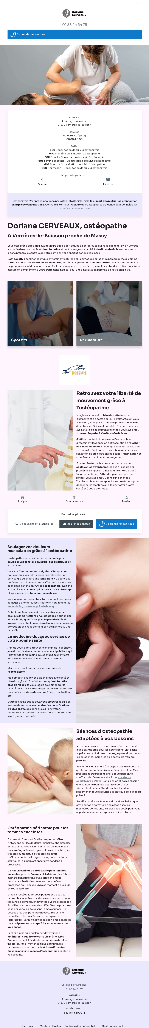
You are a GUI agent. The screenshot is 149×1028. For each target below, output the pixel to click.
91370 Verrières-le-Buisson (74, 122)
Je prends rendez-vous (28, 34)
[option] (74, 75)
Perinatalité (91, 340)
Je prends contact (76, 524)
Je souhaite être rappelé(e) (34, 524)
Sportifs (19, 340)
